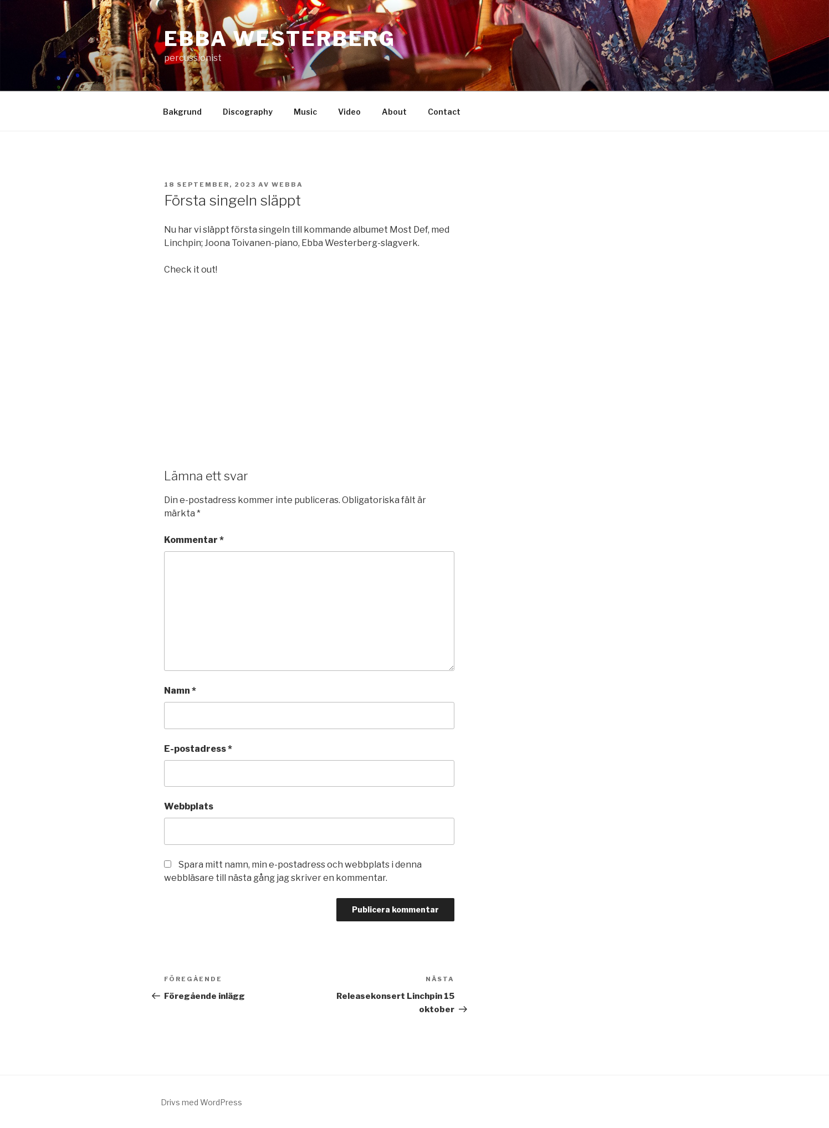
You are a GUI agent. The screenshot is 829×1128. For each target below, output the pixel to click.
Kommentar (194, 540)
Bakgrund (182, 111)
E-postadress (198, 749)
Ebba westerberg (280, 39)
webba (287, 184)
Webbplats (188, 806)
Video (349, 111)
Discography (248, 111)
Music (305, 111)
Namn (180, 690)
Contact (444, 111)
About (394, 111)
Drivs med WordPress (201, 1102)
